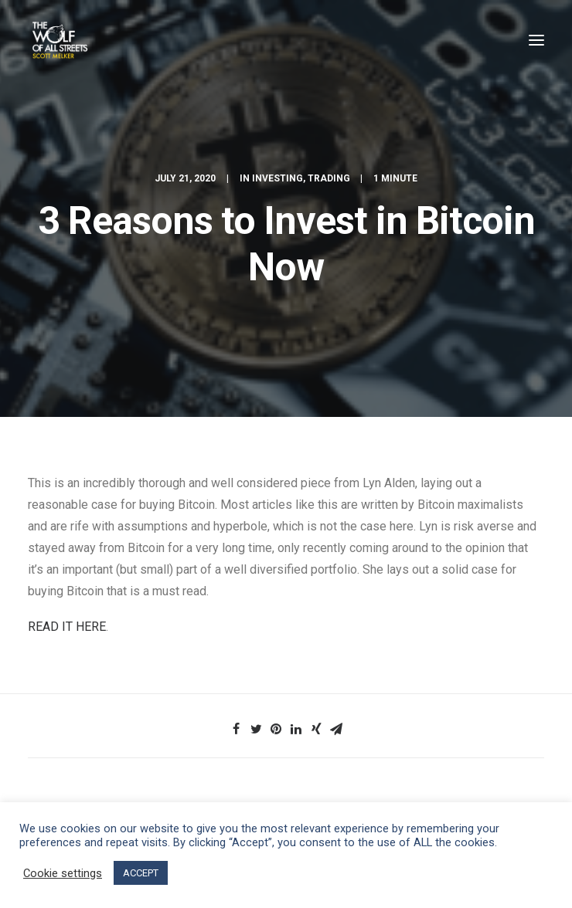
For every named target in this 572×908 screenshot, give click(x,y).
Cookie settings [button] (62, 873)
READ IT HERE (67, 626)
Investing (277, 178)
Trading (329, 178)
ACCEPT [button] (140, 873)
